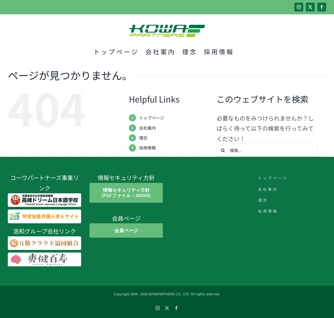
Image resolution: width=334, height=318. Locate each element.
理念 (143, 138)
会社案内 (147, 128)
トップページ (151, 118)
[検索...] (267, 150)
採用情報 (147, 148)
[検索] (223, 150)
